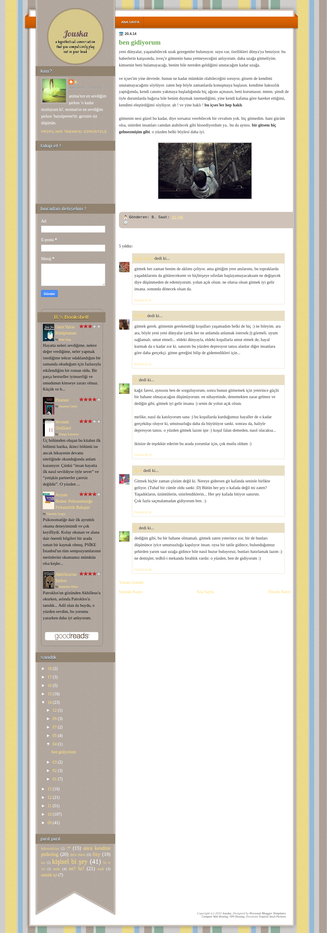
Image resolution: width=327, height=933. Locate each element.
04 (54, 744)
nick (101, 869)
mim (56, 869)
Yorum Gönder (131, 582)
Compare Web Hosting (215, 916)
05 (54, 735)
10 (50, 814)
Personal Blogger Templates (267, 913)
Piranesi (62, 400)
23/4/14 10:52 (143, 512)
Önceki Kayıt (279, 591)
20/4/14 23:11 (143, 364)
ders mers (77, 855)
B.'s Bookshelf (71, 317)
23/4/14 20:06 (143, 569)
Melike (140, 315)
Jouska (75, 33)
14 (50, 702)
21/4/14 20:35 (143, 454)
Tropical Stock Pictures (272, 916)
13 (50, 788)
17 (50, 676)
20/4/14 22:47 (143, 300)
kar (43, 862)
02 (54, 770)
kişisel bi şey (70, 861)
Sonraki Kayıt (130, 591)
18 (50, 668)
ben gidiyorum (140, 42)
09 (54, 718)
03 (54, 762)
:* (68, 848)
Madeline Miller (68, 586)
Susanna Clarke (68, 406)
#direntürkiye (50, 848)
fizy (97, 854)
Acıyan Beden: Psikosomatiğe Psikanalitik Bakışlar (73, 500)
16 (50, 685)
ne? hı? (76, 868)
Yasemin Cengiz (55, 513)
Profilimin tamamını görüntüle (74, 131)
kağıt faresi (143, 258)
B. (136, 379)
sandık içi (49, 874)
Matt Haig (65, 339)
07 (54, 727)
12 (54, 710)
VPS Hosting (236, 916)
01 (54, 778)
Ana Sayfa (130, 22)
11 (50, 805)
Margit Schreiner (69, 434)
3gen (138, 470)
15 (50, 693)
